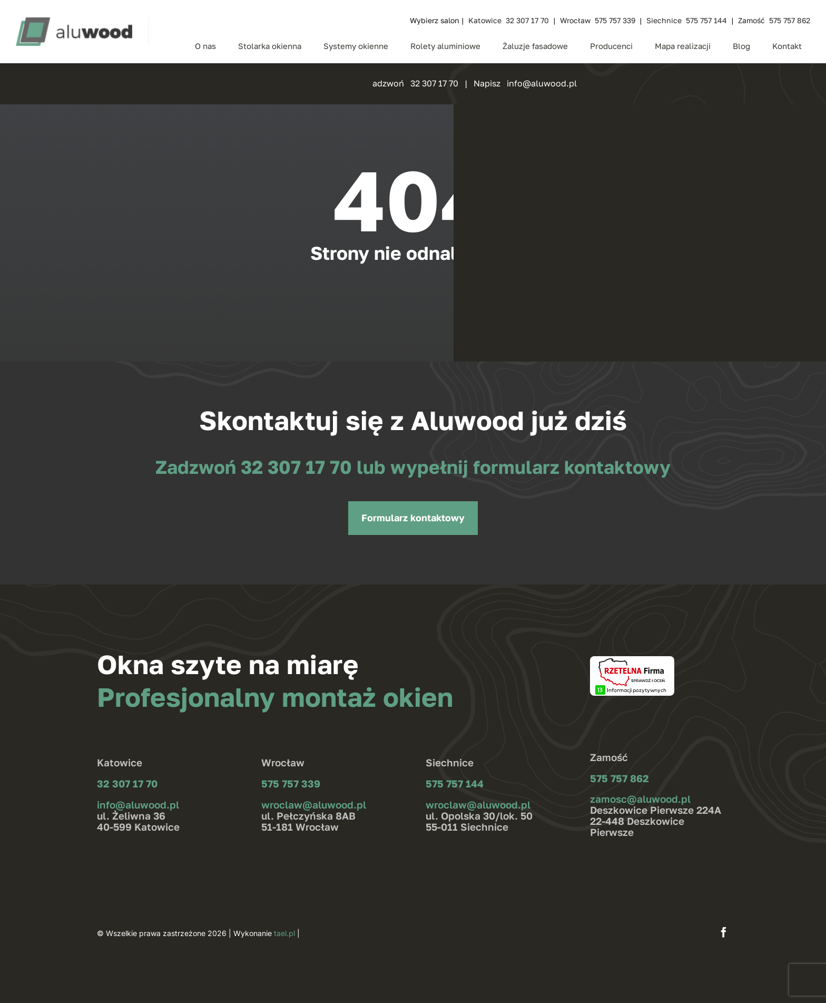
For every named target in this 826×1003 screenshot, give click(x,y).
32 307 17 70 (299, 467)
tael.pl (284, 933)
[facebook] (724, 932)
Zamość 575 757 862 (774, 20)
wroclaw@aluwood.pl (313, 804)
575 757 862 (619, 778)
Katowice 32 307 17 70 (508, 20)
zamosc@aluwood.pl (640, 799)
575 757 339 (290, 783)
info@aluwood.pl (138, 804)
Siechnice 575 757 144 (686, 20)
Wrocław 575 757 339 (597, 20)
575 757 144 (455, 783)
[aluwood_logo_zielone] (74, 21)
